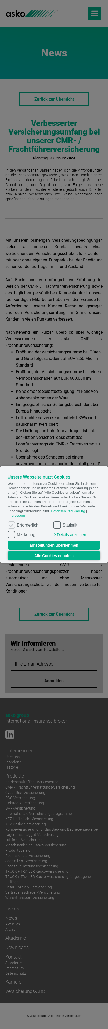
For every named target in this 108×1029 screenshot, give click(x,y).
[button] (69, 534)
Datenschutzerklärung (68, 511)
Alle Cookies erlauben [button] (54, 556)
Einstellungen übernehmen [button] (54, 545)
